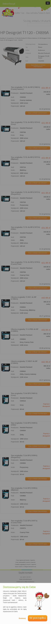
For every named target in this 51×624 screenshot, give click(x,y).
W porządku (37, 617)
